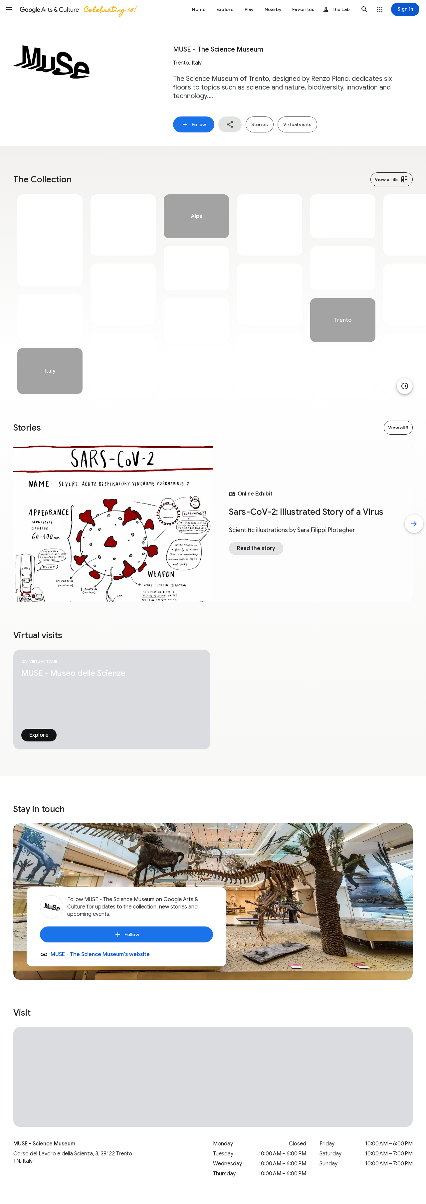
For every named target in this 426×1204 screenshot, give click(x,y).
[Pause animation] (405, 386)
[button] (9, 9)
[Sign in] (405, 9)
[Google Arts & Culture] (77, 9)
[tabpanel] (50, 294)
